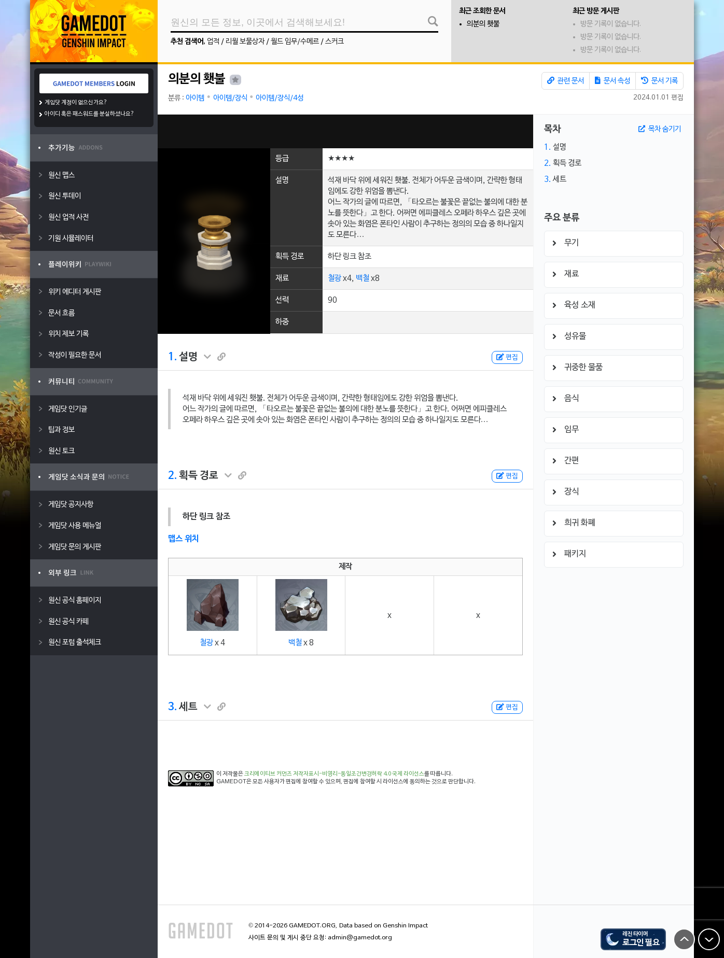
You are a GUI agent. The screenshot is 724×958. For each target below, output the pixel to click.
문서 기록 (659, 81)
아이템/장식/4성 (279, 98)
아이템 (195, 98)
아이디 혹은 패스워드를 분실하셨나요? (89, 114)
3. (172, 707)
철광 (334, 278)
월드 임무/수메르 (295, 42)
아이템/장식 (230, 98)
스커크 (334, 42)
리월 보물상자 (245, 42)
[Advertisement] (345, 131)
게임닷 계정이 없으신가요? (76, 103)
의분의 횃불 (483, 24)
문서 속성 (612, 81)
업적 (213, 42)
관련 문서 (565, 81)
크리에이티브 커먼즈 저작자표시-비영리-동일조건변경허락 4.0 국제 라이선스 (334, 774)
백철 (362, 278)
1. (172, 357)
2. (172, 476)
